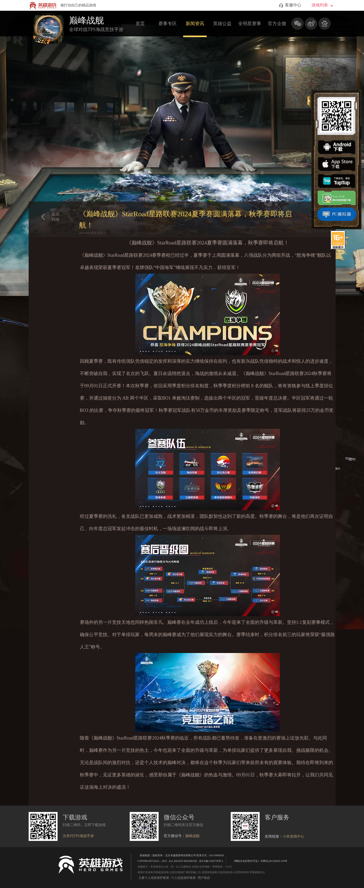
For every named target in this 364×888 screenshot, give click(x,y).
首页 (140, 23)
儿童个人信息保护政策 (153, 878)
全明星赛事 (249, 23)
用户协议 (204, 878)
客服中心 (290, 5)
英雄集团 (145, 855)
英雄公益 (222, 23)
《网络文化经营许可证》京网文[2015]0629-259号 (257, 860)
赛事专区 (167, 23)
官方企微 (277, 23)
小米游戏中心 (293, 836)
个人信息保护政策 (183, 878)
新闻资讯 (195, 23)
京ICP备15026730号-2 (211, 861)
